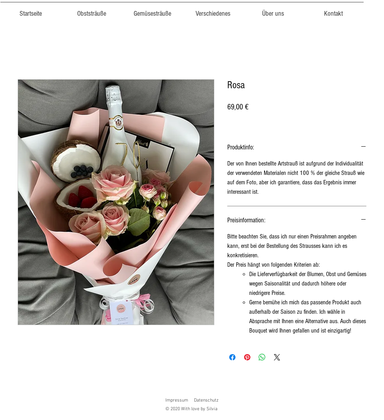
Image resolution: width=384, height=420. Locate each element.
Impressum (176, 400)
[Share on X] (277, 357)
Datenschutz (206, 400)
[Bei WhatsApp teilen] (262, 357)
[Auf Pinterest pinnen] (247, 357)
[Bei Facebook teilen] (232, 357)
